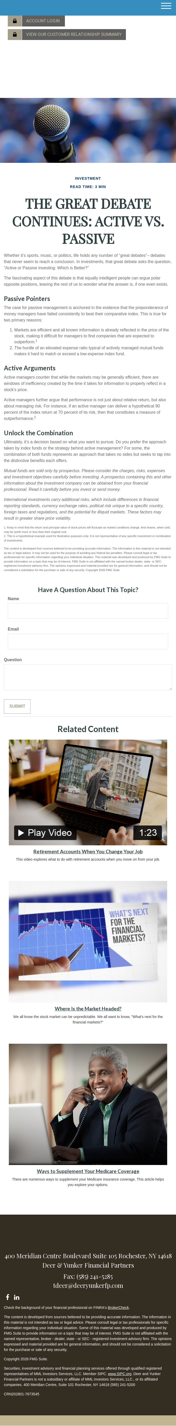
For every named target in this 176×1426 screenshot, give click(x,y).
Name (13, 599)
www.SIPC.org (119, 1374)
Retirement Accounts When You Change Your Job (88, 851)
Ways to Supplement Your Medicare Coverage (88, 1171)
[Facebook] (7, 1296)
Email (13, 629)
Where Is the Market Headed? (88, 1009)
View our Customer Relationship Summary (74, 34)
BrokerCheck (118, 1308)
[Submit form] (17, 706)
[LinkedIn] (16, 1296)
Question (13, 660)
